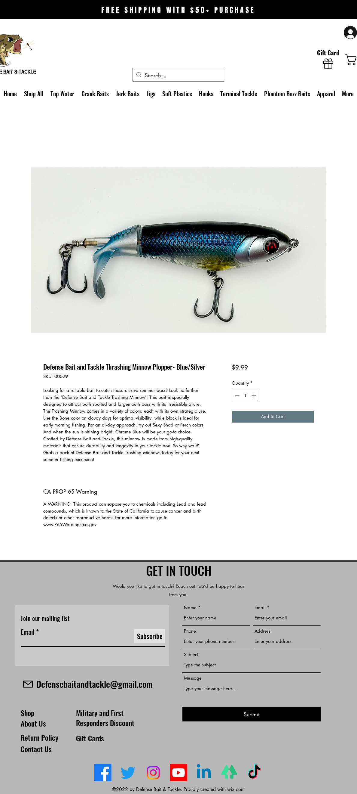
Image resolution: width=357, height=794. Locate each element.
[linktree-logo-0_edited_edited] (229, 772)
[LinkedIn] (203, 772)
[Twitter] (128, 772)
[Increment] (254, 395)
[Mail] (28, 684)
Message (193, 678)
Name (190, 607)
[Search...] (178, 75)
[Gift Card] (328, 59)
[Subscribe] (149, 636)
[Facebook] (102, 772)
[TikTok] (254, 772)
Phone (190, 631)
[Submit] (251, 714)
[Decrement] (237, 395)
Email (28, 631)
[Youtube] (178, 772)
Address (262, 631)
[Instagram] (153, 772)
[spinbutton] (245, 395)
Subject (191, 654)
